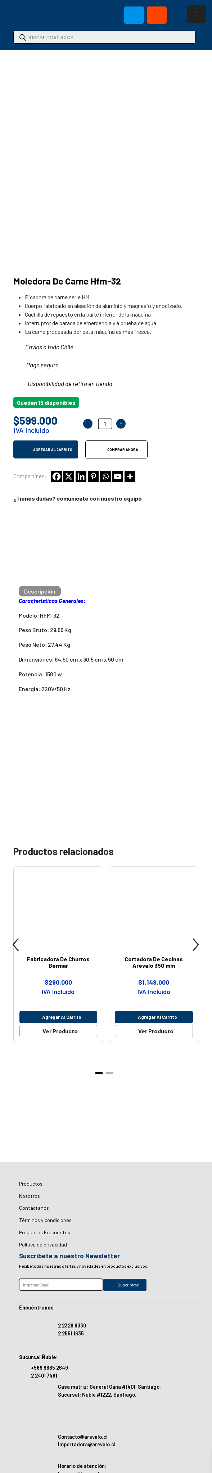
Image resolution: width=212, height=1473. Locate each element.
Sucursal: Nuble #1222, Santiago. (97, 1395)
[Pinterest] (93, 414)
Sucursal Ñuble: (38, 1357)
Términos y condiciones (45, 1220)
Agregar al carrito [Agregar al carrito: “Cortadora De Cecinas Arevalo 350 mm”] (157, 955)
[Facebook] (56, 414)
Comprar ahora (122, 388)
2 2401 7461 (44, 1376)
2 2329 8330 (72, 1325)
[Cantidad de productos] (105, 362)
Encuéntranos (36, 1307)
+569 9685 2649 (49, 1368)
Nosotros (29, 1196)
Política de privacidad (43, 1244)
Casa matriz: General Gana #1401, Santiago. (109, 1387)
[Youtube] (117, 414)
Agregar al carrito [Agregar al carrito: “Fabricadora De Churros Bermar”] (61, 955)
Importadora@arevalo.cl (87, 1444)
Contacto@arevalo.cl (83, 1437)
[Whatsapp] (105, 414)
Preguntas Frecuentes (44, 1232)
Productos (30, 1184)
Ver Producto (60, 969)
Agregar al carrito (52, 388)
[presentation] (16, 879)
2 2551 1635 (71, 1333)
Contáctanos (34, 1208)
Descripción (39, 529)
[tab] (40, 529)
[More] (130, 414)
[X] (68, 414)
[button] (99, 1012)
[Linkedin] (81, 414)
